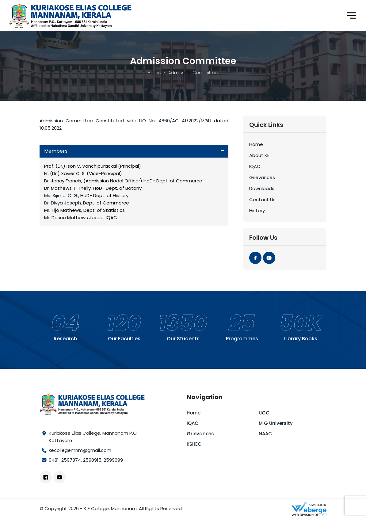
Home (154, 73)
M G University (276, 423)
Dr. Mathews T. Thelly (67, 188)
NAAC (265, 433)
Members (55, 151)
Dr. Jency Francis (62, 180)
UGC (264, 413)
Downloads (261, 188)
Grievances (262, 177)
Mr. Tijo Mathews (62, 210)
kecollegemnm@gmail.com (80, 450)
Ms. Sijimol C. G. (61, 195)
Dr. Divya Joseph (62, 203)
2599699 (113, 460)
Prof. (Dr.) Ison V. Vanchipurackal (80, 166)
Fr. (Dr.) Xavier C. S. (65, 173)
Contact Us (262, 199)
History (257, 210)
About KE (259, 155)
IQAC (255, 166)
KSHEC (194, 444)
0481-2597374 (65, 460)
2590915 (92, 460)
